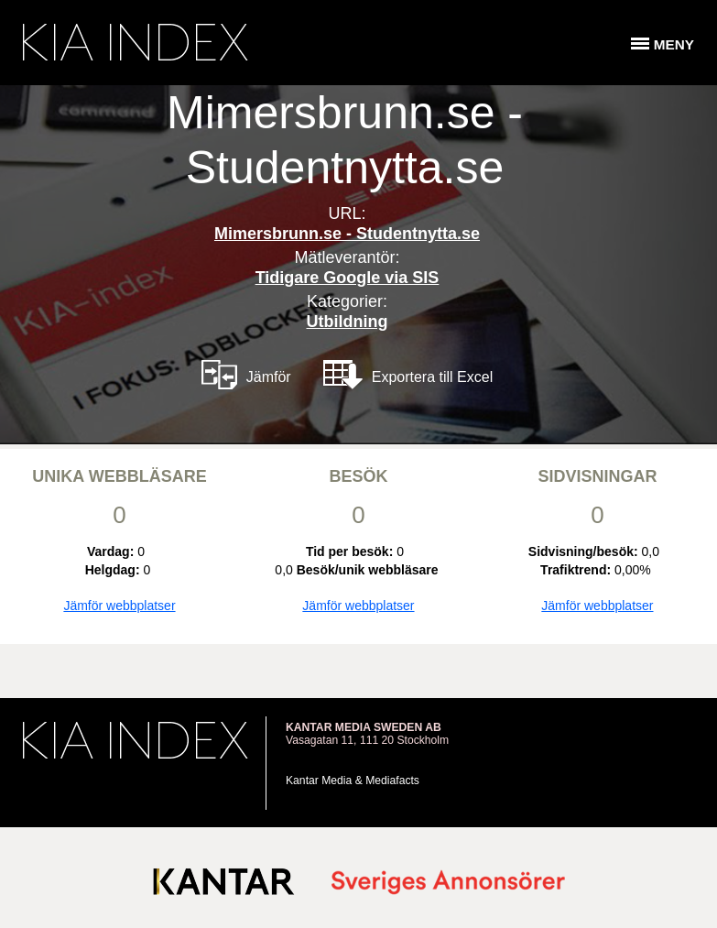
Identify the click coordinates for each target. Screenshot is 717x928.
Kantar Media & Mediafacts (352, 780)
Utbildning (347, 321)
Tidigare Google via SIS (347, 277)
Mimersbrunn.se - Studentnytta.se (347, 233)
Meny (674, 44)
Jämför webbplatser (119, 605)
